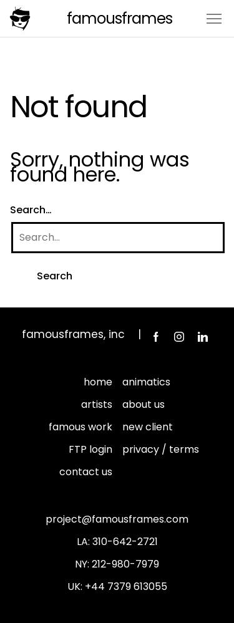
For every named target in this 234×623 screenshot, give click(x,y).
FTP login (90, 449)
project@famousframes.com (117, 519)
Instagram (179, 336)
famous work (80, 427)
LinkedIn (202, 336)
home (98, 382)
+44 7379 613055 (126, 586)
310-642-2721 (125, 541)
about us (143, 404)
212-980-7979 (125, 564)
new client (147, 427)
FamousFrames (119, 18)
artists (96, 404)
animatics (146, 382)
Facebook (155, 336)
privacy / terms (160, 449)
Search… (31, 210)
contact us (85, 472)
